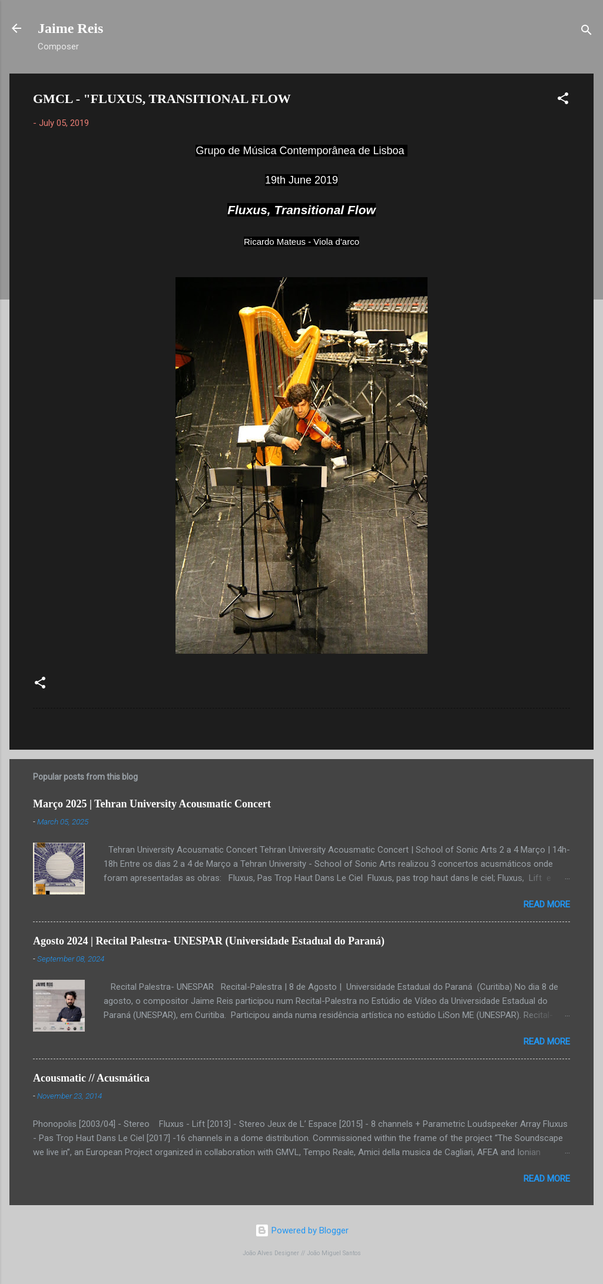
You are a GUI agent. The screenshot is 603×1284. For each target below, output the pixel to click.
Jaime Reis (70, 28)
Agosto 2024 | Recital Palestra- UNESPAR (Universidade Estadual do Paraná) (209, 941)
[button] (563, 100)
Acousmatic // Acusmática (91, 1078)
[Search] (586, 32)
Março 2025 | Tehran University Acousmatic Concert (152, 804)
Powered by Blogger (302, 1230)
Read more (547, 904)
